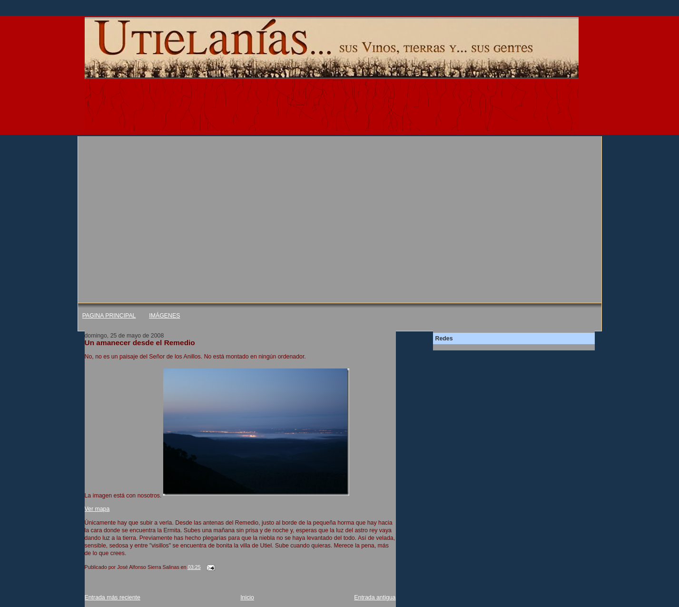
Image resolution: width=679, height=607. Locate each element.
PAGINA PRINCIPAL (109, 315)
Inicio (247, 597)
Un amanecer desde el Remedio (140, 342)
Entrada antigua (374, 597)
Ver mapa (97, 509)
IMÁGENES (164, 315)
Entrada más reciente (112, 597)
